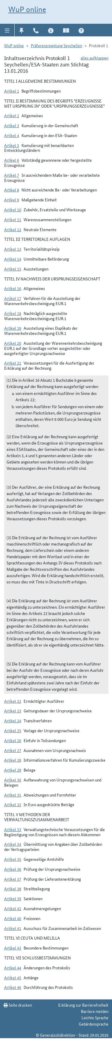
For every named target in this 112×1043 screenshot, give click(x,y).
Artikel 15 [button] (12, 269)
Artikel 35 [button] (12, 859)
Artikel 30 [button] (12, 780)
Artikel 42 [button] (12, 908)
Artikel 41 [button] (12, 928)
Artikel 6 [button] (11, 160)
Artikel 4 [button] (11, 135)
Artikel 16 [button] (12, 288)
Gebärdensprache (93, 1024)
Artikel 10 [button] (12, 209)
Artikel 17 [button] (12, 298)
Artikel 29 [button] (12, 770)
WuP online (27, 9)
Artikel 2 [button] (11, 115)
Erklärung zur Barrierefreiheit (83, 1005)
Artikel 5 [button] (11, 145)
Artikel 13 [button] (12, 249)
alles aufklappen (94, 58)
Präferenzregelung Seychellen (56, 45)
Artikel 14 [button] (12, 259)
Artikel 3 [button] (11, 125)
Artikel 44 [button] (12, 968)
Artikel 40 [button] (12, 918)
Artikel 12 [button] (12, 229)
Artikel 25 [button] (12, 730)
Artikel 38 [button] (12, 888)
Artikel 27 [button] (12, 750)
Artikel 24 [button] (12, 720)
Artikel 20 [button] (12, 343)
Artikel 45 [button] (12, 977)
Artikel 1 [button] (11, 91)
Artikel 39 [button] (12, 898)
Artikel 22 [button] (12, 701)
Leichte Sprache (95, 1017)
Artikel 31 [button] (12, 795)
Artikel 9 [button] (11, 200)
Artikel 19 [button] (12, 328)
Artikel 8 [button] (11, 190)
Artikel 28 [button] (12, 760)
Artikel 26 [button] (12, 740)
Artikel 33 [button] (12, 829)
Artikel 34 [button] (12, 844)
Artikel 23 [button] (12, 711)
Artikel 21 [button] (12, 363)
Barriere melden (94, 1011)
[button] (7, 30)
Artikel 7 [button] (11, 175)
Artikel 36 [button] (12, 869)
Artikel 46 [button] (12, 987)
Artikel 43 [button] (12, 948)
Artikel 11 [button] (12, 219)
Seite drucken (18, 1005)
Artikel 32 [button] (12, 804)
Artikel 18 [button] (12, 313)
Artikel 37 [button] (12, 879)
